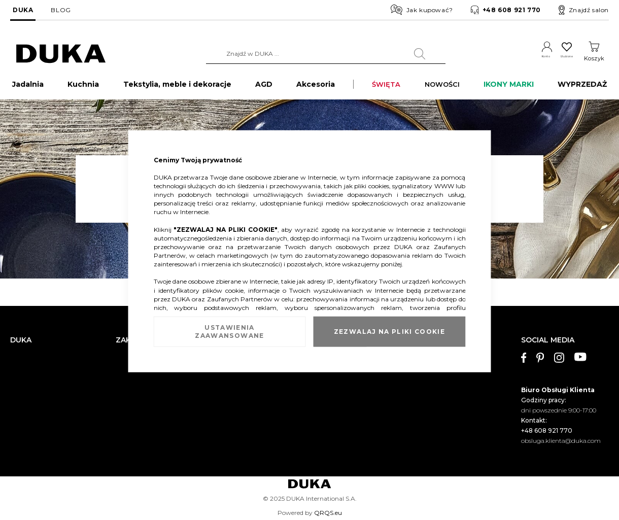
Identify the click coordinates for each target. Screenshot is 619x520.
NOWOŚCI (442, 89)
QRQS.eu (328, 512)
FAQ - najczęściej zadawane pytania (168, 411)
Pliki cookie (26, 435)
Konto (522, 58)
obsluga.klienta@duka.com (561, 433)
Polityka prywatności (402, 411)
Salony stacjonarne (37, 380)
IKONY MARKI (509, 89)
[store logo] (61, 54)
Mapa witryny (30, 420)
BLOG (61, 10)
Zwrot (124, 380)
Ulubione (556, 58)
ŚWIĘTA (386, 89)
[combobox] (310, 54)
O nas (18, 350)
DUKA (23, 10)
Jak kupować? (422, 10)
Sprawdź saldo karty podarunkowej (167, 395)
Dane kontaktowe (36, 365)
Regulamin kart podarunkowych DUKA (429, 395)
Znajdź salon (584, 10)
